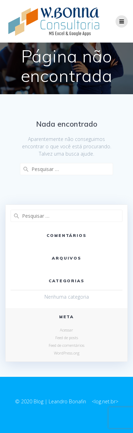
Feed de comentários (66, 345)
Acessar (66, 330)
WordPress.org (66, 353)
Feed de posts (66, 337)
